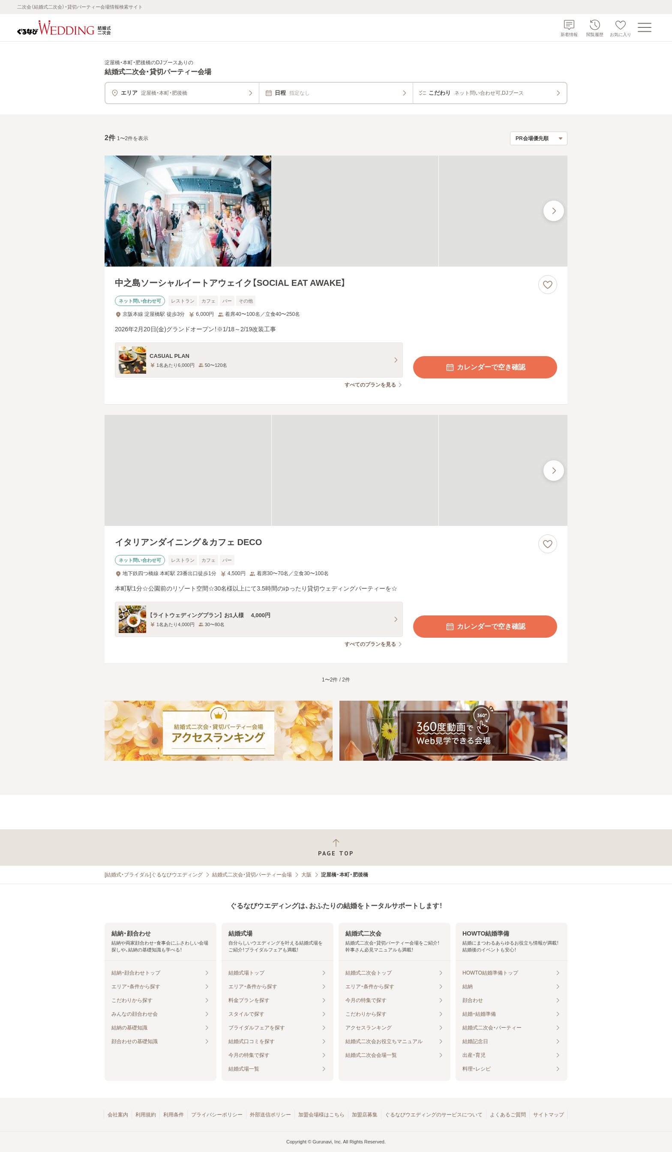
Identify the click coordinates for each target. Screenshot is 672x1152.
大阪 (306, 875)
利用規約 (145, 1115)
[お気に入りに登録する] (547, 284)
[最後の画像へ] (553, 211)
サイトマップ (548, 1115)
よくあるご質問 (508, 1115)
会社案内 (118, 1115)
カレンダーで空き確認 (485, 367)
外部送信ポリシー (270, 1115)
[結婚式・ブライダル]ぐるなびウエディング (154, 875)
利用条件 (173, 1115)
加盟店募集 (365, 1115)
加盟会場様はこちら (321, 1115)
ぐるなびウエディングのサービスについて (434, 1115)
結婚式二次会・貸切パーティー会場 (252, 875)
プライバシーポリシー (217, 1115)
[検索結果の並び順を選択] (538, 138)
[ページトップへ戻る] (336, 847)
